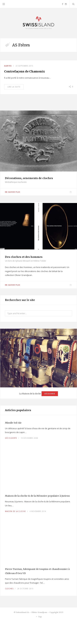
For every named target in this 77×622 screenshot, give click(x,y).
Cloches (9, 588)
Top (38, 617)
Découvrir (49, 394)
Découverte (11, 438)
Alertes (8, 66)
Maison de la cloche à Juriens (37, 495)
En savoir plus (12, 192)
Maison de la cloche (15, 511)
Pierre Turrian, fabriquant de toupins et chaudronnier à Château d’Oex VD (37, 571)
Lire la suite (14, 87)
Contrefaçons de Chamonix (24, 71)
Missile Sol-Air (13, 422)
